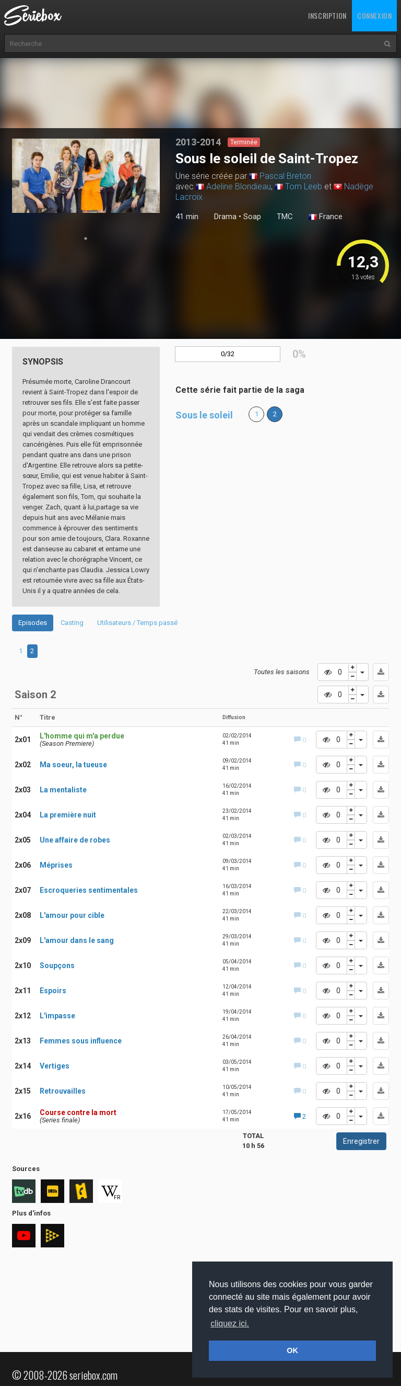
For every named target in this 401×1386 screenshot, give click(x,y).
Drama (225, 216)
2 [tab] (32, 651)
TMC (285, 216)
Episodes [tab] (32, 623)
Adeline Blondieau (238, 186)
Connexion (374, 15)
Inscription (327, 15)
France (326, 217)
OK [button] (292, 1350)
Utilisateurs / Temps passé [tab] (137, 623)
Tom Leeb (303, 186)
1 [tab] (85, 238)
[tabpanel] (86, 176)
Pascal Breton (285, 176)
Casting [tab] (72, 623)
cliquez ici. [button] (229, 1323)
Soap (252, 216)
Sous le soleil (204, 415)
